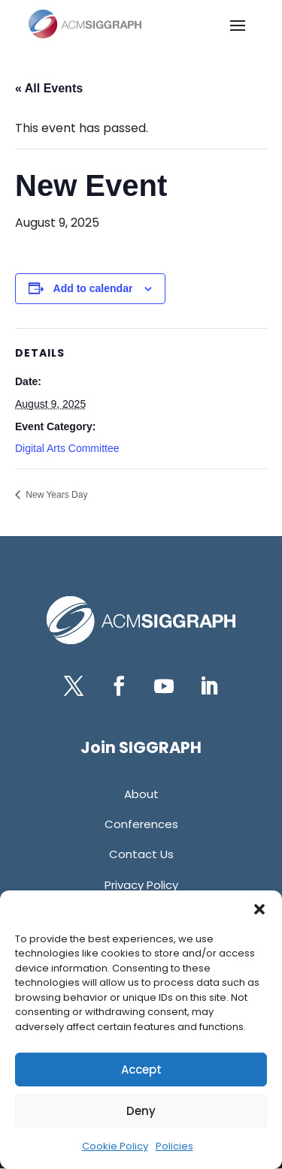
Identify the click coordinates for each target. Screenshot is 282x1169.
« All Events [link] (49, 88)
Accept (141, 1069)
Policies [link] (174, 1146)
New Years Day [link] (55, 495)
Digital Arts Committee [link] (67, 448)
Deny (141, 1111)
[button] (259, 909)
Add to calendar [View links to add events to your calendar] (93, 288)
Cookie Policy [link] (115, 1146)
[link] (85, 24)
